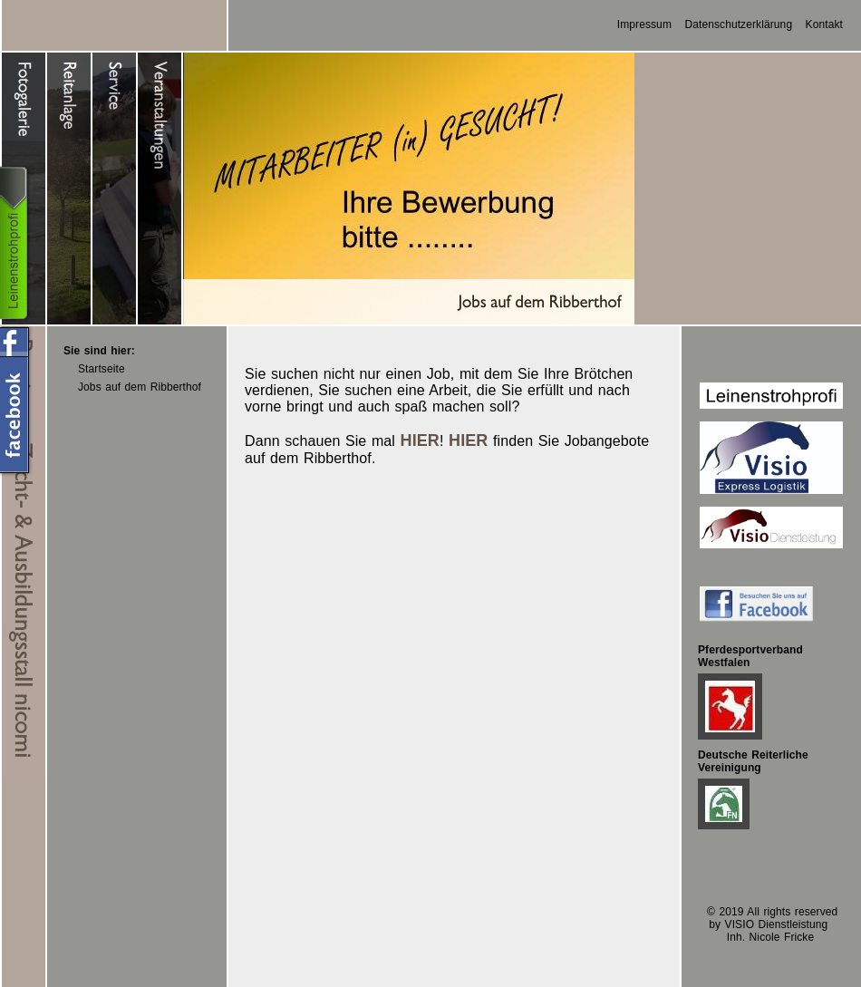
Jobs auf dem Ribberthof (139, 387)
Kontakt (824, 24)
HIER (420, 440)
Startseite (101, 369)
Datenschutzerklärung (738, 24)
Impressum (644, 24)
